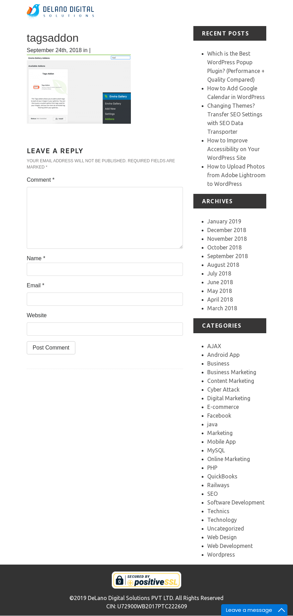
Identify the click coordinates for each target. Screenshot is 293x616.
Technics (218, 511)
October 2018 (224, 247)
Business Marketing (231, 372)
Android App (223, 355)
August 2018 (223, 265)
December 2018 (226, 230)
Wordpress (221, 554)
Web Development (230, 546)
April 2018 (220, 299)
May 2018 (219, 291)
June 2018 (220, 282)
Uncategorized (225, 528)
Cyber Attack (223, 389)
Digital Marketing (228, 398)
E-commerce (223, 407)
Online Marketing (228, 459)
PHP (212, 468)
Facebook (219, 415)
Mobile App (221, 441)
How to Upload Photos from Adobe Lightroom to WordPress (236, 175)
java (212, 424)
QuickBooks (222, 476)
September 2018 (227, 256)
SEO (212, 494)
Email (35, 285)
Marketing (220, 433)
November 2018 (227, 239)
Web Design (222, 537)
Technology (222, 520)
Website (37, 315)
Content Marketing (230, 381)
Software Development (236, 502)
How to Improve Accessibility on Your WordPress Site (233, 149)
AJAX (214, 346)
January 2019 (224, 221)
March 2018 (222, 308)
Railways (218, 485)
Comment (41, 180)
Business (218, 363)
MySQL (216, 450)
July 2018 (219, 273)
